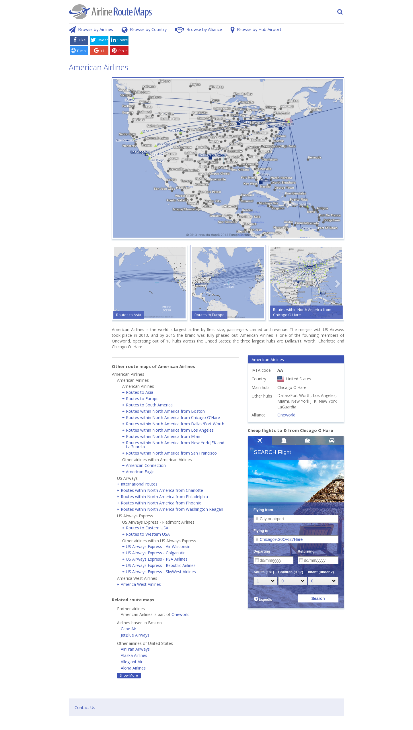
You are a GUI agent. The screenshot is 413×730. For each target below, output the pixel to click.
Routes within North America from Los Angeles (170, 430)
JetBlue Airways (135, 635)
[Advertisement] (237, 47)
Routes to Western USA (148, 534)
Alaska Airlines (134, 655)
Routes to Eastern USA (147, 528)
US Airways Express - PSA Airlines (157, 559)
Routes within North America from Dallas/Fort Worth (175, 423)
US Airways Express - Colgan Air (155, 552)
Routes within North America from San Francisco (171, 453)
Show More (129, 675)
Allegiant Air (132, 661)
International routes (139, 484)
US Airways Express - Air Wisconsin (158, 546)
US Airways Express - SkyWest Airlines (161, 571)
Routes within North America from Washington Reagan (172, 509)
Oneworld (181, 614)
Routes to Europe (142, 398)
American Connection (146, 465)
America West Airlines (141, 584)
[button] (119, 284)
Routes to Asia (139, 392)
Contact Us (85, 707)
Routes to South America (149, 405)
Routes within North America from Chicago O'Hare (173, 417)
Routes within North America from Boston (165, 411)
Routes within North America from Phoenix (161, 503)
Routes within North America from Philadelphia (164, 496)
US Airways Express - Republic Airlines (161, 565)
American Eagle (140, 471)
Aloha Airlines (133, 668)
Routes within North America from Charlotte (162, 490)
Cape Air (128, 628)
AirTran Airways (135, 649)
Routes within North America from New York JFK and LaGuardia (175, 444)
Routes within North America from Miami (164, 436)
